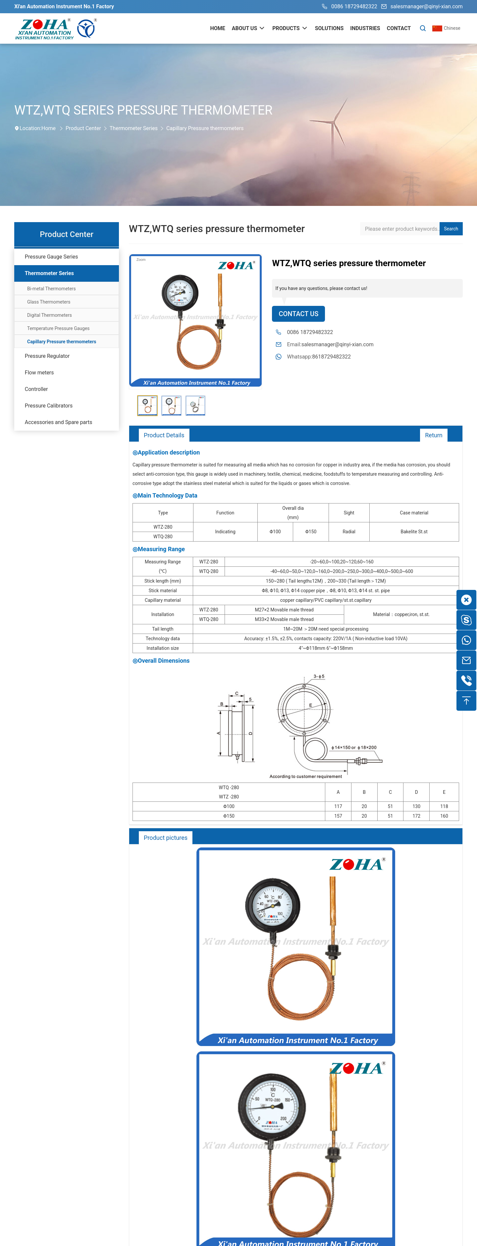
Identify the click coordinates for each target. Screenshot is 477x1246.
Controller (36, 389)
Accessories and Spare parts (58, 422)
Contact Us (298, 314)
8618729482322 (331, 357)
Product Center (83, 128)
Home (48, 128)
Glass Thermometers (48, 302)
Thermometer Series (134, 128)
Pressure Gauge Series (51, 257)
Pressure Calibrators (49, 406)
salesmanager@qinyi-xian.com (421, 6)
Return (434, 435)
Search (451, 228)
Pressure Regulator (47, 356)
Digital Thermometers (49, 315)
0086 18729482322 (348, 6)
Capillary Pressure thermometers (205, 128)
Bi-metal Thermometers (51, 288)
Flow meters (39, 372)
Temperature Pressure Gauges (58, 328)
